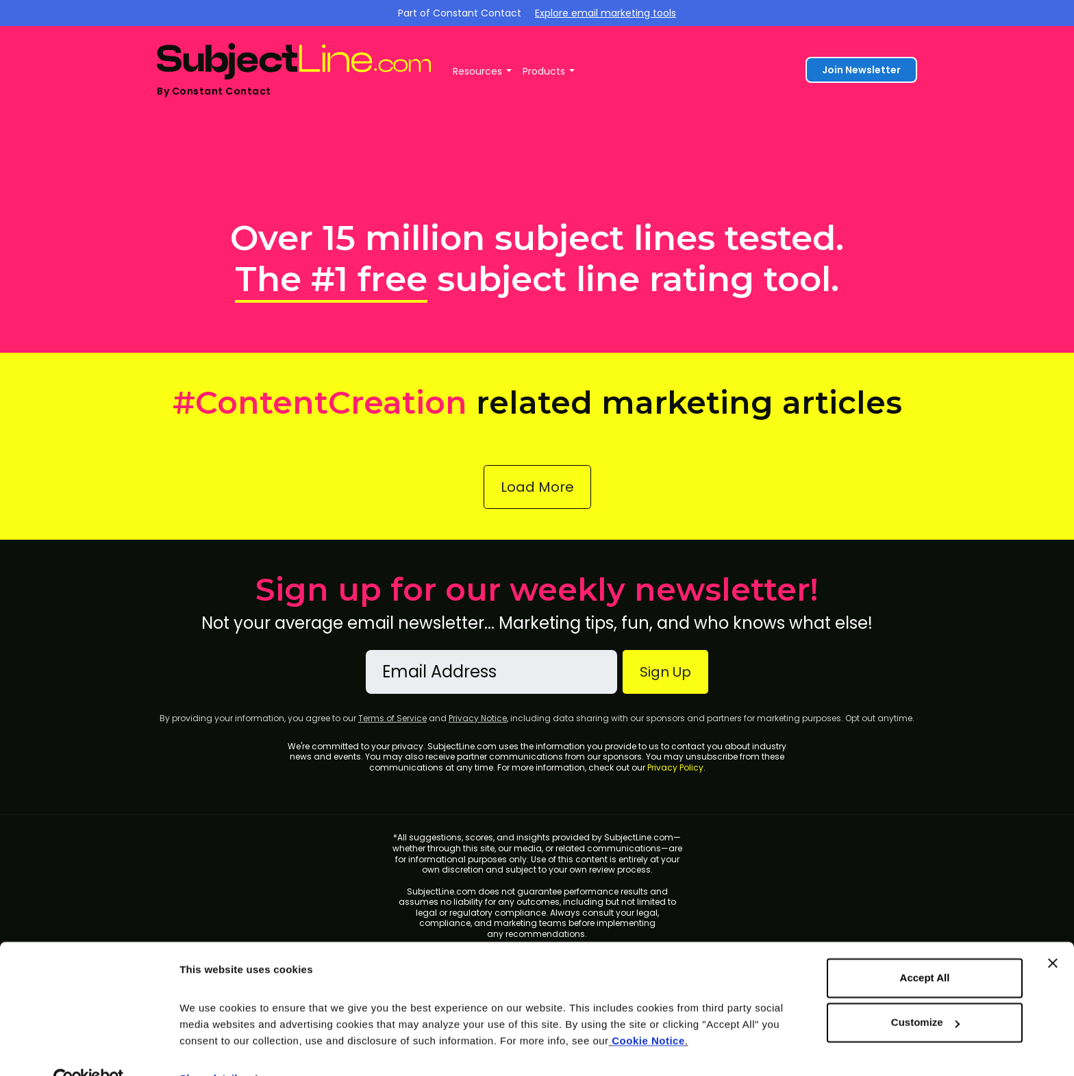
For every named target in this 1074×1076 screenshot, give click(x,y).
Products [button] (544, 71)
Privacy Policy (675, 767)
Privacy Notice (478, 718)
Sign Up (665, 671)
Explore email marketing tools (605, 13)
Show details (211, 1049)
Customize (925, 993)
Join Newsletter (861, 70)
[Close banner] (1053, 933)
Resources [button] (477, 71)
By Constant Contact (214, 91)
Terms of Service (392, 718)
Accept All (925, 948)
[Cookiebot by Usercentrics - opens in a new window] (89, 1049)
